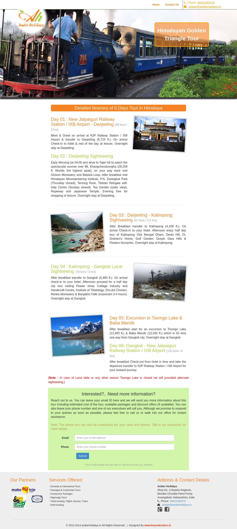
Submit (83, 455)
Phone (65, 446)
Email (65, 437)
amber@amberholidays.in (205, 6)
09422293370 (206, 2)
